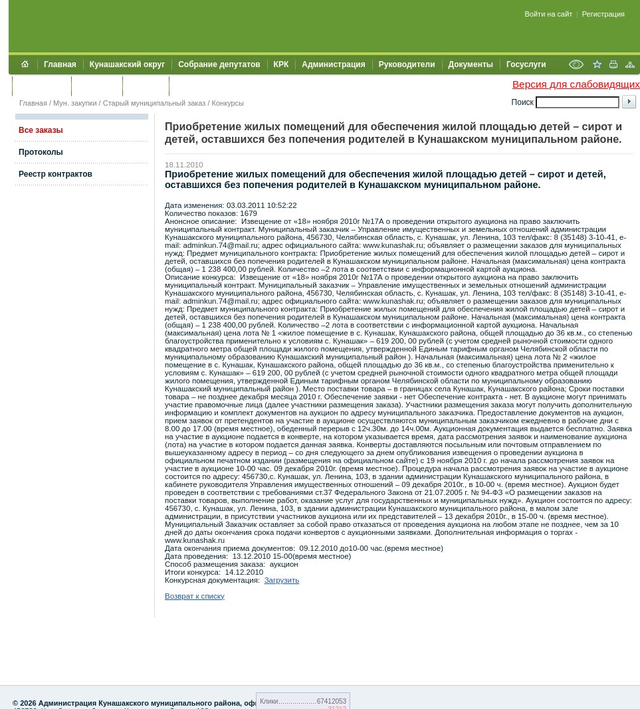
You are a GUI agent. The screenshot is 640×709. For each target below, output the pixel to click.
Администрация (333, 64)
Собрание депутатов (219, 64)
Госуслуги (526, 64)
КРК (281, 64)
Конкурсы (228, 103)
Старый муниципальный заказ (154, 103)
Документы (471, 64)
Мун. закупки (74, 103)
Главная (60, 64)
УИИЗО (189, 85)
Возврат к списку (195, 596)
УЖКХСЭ (145, 85)
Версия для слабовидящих (576, 84)
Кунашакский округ (127, 64)
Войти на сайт (549, 14)
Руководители (407, 64)
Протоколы (41, 152)
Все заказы (41, 130)
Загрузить (282, 580)
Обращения (41, 85)
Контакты (97, 85)
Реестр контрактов (55, 174)
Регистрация (603, 14)
